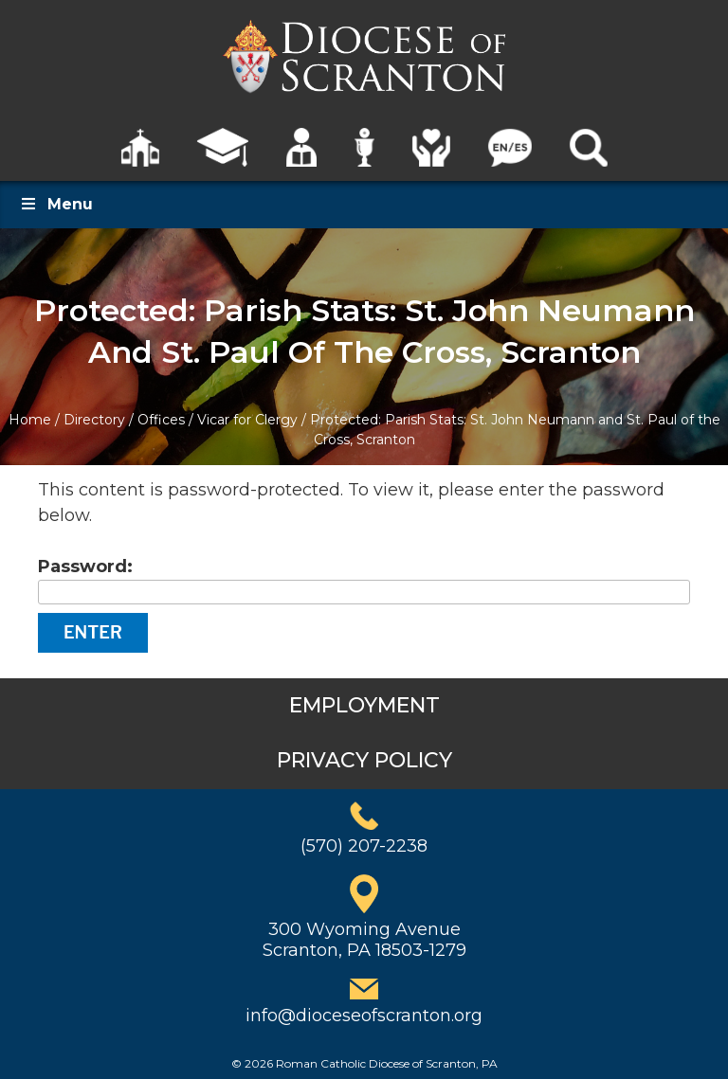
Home (30, 419)
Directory (94, 419)
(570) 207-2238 (364, 846)
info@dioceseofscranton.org (364, 1015)
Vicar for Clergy (247, 419)
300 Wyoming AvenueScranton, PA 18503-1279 (364, 940)
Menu (56, 204)
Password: (364, 580)
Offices (161, 419)
